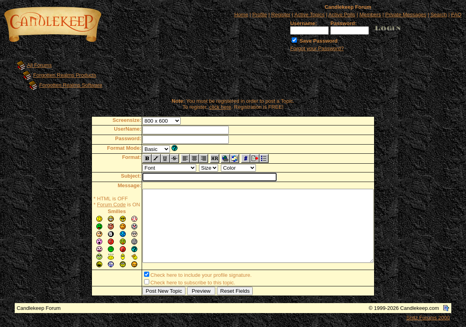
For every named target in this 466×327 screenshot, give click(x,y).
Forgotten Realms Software (70, 85)
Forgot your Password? (316, 48)
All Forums (39, 65)
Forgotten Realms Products (64, 75)
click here (220, 107)
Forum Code (97, 205)
